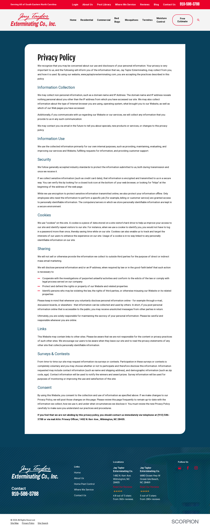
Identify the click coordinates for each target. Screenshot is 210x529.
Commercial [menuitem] (103, 20)
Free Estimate (183, 20)
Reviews (144, 4)
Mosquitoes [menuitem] (131, 20)
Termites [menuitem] (147, 20)
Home (77, 472)
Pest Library (104, 4)
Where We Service (125, 4)
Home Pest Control (84, 484)
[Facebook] (187, 468)
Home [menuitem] (73, 20)
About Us (87, 4)
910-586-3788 (189, 4)
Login (75, 4)
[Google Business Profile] (179, 468)
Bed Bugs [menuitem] (117, 20)
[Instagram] (196, 468)
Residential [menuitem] (86, 20)
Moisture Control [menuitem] (162, 20)
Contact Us (169, 4)
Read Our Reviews (122, 487)
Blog (156, 4)
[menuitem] (15, 523)
